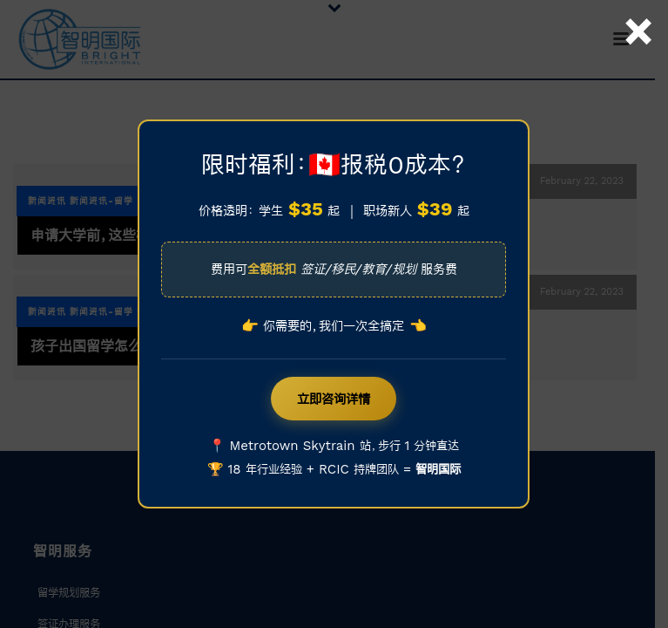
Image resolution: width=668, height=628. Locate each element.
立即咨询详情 (333, 399)
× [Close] (638, 11)
